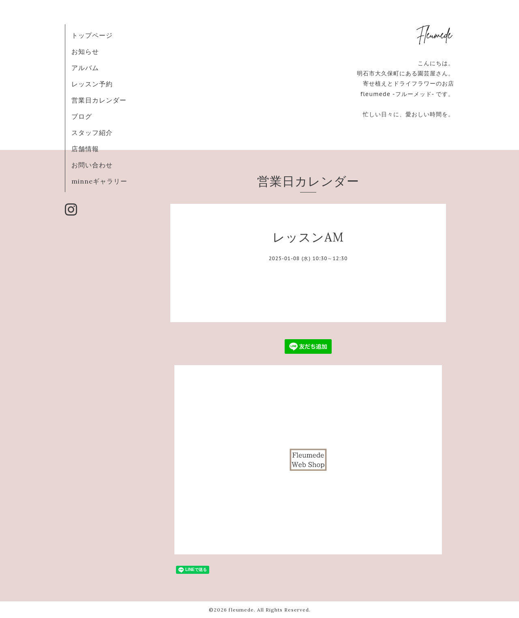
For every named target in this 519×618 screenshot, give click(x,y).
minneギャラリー (99, 181)
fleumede (241, 610)
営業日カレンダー (99, 100)
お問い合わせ (92, 165)
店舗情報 (85, 149)
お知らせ (85, 51)
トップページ (92, 35)
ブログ (81, 116)
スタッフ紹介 (92, 132)
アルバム (85, 68)
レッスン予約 (92, 84)
